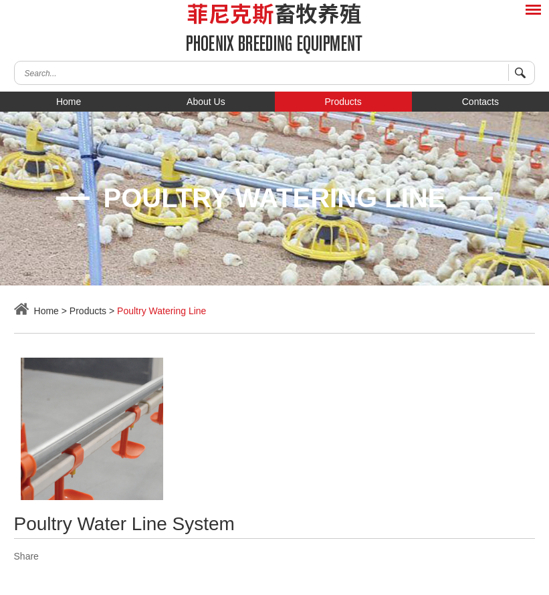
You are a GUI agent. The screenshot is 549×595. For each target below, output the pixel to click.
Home (68, 101)
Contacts (480, 101)
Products (343, 101)
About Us (206, 101)
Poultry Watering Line (161, 311)
